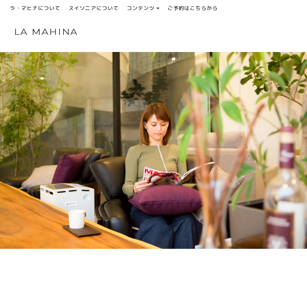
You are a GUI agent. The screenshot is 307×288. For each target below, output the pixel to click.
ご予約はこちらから (192, 8)
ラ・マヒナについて (35, 8)
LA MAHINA (46, 32)
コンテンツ (143, 8)
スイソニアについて (93, 8)
